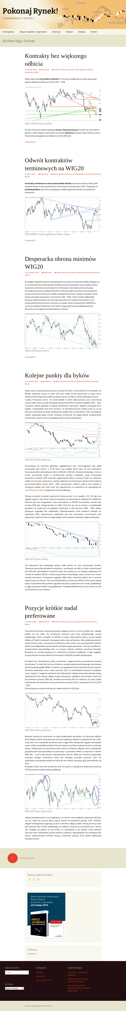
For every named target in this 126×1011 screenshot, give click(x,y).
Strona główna (8, 32)
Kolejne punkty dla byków (57, 375)
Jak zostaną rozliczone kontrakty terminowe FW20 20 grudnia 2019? (79, 988)
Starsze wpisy (21, 858)
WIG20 (36, 72)
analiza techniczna (61, 69)
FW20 (77, 69)
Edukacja (81, 32)
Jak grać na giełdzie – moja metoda (33, 32)
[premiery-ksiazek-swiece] (46, 916)
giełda (82, 69)
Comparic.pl (31, 953)
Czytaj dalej (31, 142)
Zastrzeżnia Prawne (43, 980)
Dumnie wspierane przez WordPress (38, 1006)
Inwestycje (56, 32)
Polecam (69, 32)
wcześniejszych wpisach (35, 490)
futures (71, 69)
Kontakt (94, 32)
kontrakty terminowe (93, 174)
